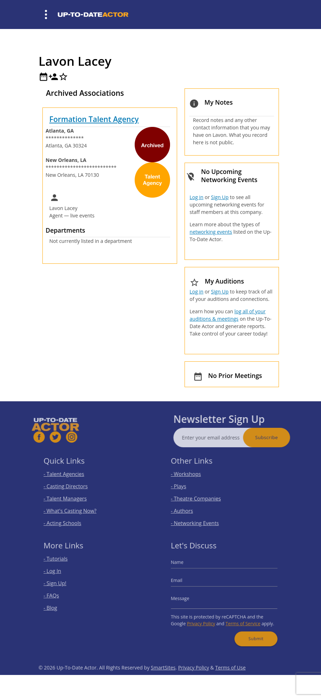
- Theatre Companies (199, 498)
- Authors (187, 508)
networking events (210, 231)
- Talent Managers (69, 498)
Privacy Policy (204, 619)
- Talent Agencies (68, 476)
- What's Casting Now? (74, 508)
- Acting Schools (67, 519)
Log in (196, 197)
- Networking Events (199, 519)
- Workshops (191, 476)
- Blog (56, 606)
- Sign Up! (60, 585)
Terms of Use (230, 678)
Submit (251, 632)
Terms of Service (240, 619)
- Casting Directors (70, 487)
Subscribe (277, 437)
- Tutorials (61, 563)
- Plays (184, 487)
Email (183, 582)
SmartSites (163, 678)
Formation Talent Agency (94, 119)
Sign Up (220, 197)
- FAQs (57, 595)
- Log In (58, 574)
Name (183, 566)
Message (186, 597)
